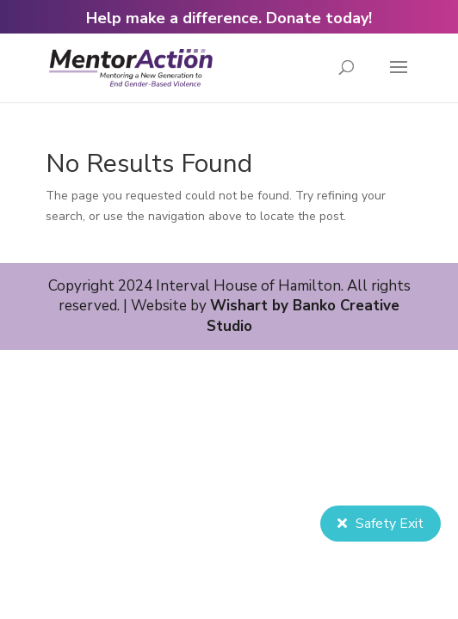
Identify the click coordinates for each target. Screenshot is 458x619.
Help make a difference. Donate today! (229, 18)
